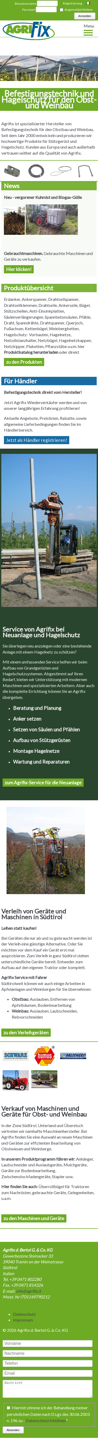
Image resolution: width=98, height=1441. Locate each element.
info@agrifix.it (28, 1290)
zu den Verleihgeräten (26, 1032)
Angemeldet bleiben (79, 10)
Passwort (28, 10)
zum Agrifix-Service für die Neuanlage (43, 782)
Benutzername (25, 4)
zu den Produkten (24, 362)
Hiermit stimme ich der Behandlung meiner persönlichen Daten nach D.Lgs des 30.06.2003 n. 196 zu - (48, 1417)
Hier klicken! (19, 269)
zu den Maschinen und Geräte (33, 1218)
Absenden (13, 1433)
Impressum (23, 1319)
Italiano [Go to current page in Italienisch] (88, 4)
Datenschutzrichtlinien (46, 1423)
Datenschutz (24, 1314)
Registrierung (72, 3)
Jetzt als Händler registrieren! (36, 440)
